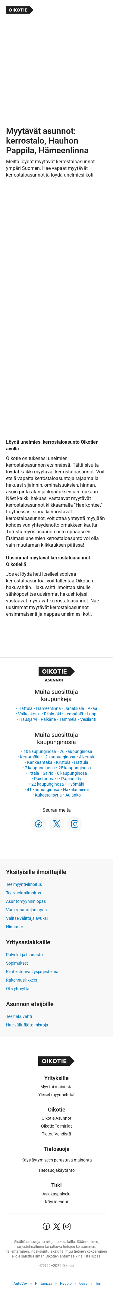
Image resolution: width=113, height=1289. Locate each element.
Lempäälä (73, 713)
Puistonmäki (46, 778)
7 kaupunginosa (40, 767)
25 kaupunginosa (74, 767)
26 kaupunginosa (76, 751)
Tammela (68, 719)
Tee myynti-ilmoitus (24, 884)
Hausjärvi (28, 719)
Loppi (92, 713)
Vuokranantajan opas (26, 909)
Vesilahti (88, 719)
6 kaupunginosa (72, 773)
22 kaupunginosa (47, 784)
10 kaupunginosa (40, 751)
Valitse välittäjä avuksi (27, 918)
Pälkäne (48, 719)
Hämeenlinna (48, 708)
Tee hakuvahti (19, 1016)
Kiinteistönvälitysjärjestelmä (32, 971)
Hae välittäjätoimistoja (27, 1024)
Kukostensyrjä (48, 795)
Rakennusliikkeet (21, 980)
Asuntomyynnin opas (26, 901)
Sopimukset (17, 963)
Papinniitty (71, 778)
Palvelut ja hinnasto (24, 954)
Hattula (25, 708)
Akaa (92, 708)
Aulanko (73, 795)
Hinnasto (14, 926)
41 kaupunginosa (43, 789)
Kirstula (63, 762)
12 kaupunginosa (59, 756)
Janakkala (74, 708)
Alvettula (87, 756)
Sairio (48, 773)
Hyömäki (75, 784)
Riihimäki (52, 713)
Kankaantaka (39, 762)
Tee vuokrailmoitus (23, 892)
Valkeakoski (29, 713)
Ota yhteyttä (18, 988)
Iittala (33, 773)
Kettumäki (29, 756)
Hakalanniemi (76, 789)
